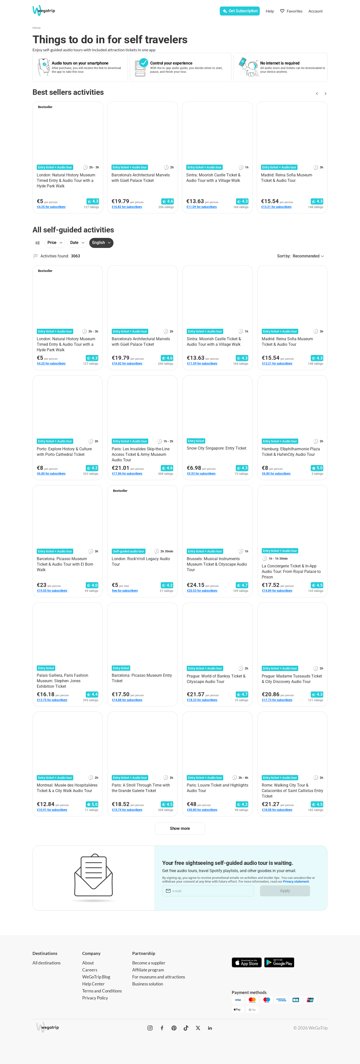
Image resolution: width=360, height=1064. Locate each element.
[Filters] (37, 243)
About (88, 962)
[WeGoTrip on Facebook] (162, 1028)
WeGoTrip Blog (96, 976)
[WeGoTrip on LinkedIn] (210, 1028)
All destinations (46, 962)
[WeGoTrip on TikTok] (186, 1028)
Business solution (147, 983)
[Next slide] (325, 94)
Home (36, 28)
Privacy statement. (296, 881)
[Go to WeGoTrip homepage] (48, 10)
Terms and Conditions (102, 990)
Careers (89, 969)
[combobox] (117, 11)
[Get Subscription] (240, 11)
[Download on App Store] (247, 962)
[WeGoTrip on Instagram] (150, 1028)
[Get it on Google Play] (279, 962)
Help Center (93, 983)
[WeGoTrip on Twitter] (198, 1028)
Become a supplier (149, 962)
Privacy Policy (95, 997)
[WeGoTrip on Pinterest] (174, 1028)
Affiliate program (148, 969)
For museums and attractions (158, 976)
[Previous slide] (317, 94)
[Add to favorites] (97, 107)
